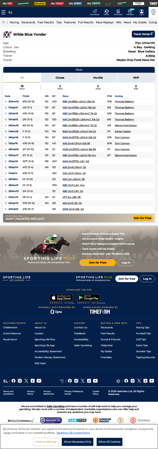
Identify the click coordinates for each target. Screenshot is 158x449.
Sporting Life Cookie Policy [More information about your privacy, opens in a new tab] (73, 432)
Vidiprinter (107, 345)
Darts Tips (142, 345)
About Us (40, 327)
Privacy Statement (48, 392)
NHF (136, 77)
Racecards (107, 327)
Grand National (12, 333)
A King (150, 55)
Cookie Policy (96, 392)
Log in (147, 279)
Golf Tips (141, 339)
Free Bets (106, 357)
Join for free (126, 279)
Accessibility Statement (48, 351)
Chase (60, 77)
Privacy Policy (30, 392)
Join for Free (142, 218)
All (22, 77)
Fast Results (108, 333)
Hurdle (98, 77)
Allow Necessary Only (77, 441)
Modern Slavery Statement (50, 357)
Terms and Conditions (8, 392)
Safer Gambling (83, 345)
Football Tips (143, 333)
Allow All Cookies (109, 441)
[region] (79, 436)
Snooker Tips (143, 351)
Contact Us (80, 327)
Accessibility (81, 339)
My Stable (106, 351)
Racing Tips (142, 327)
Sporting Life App (45, 345)
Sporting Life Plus (45, 339)
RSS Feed (40, 363)
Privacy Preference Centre (73, 392)
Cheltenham (10, 327)
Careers (39, 333)
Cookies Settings (45, 441)
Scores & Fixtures (110, 339)
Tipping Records (145, 357)
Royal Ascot (10, 339)
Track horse (143, 34)
